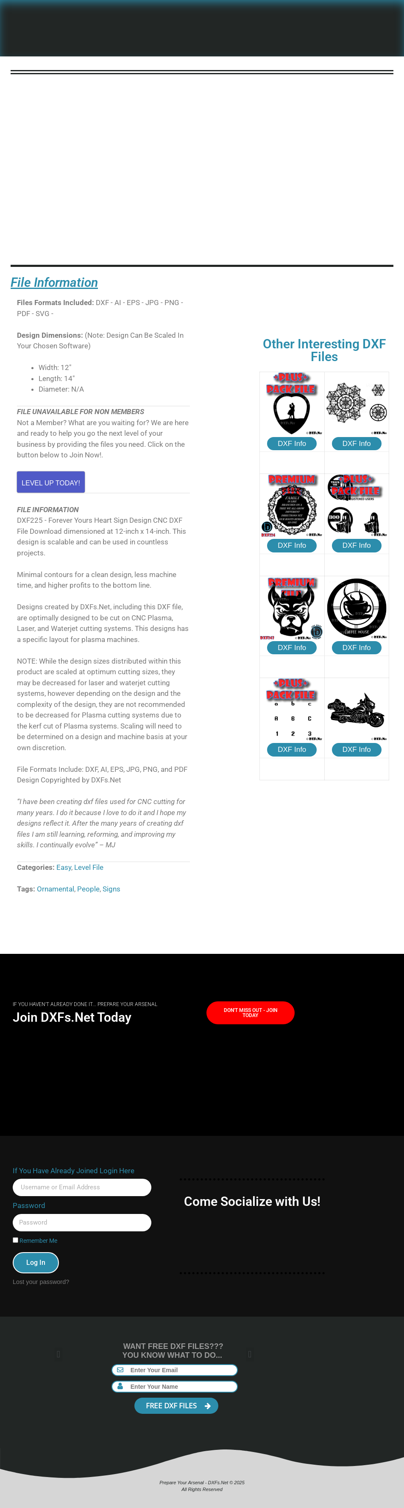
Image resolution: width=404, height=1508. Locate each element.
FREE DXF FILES (178, 1405)
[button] (58, 1355)
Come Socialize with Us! (252, 1201)
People (88, 889)
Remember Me (35, 1241)
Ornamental (55, 889)
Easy (63, 867)
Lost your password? (41, 1281)
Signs (111, 889)
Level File (88, 867)
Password (29, 1205)
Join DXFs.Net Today (72, 1017)
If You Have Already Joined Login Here (73, 1170)
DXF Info (292, 444)
